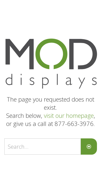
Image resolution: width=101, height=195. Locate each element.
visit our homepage (69, 115)
